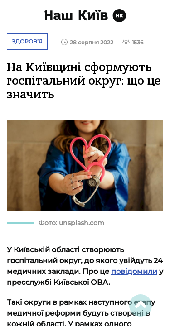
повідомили (134, 271)
